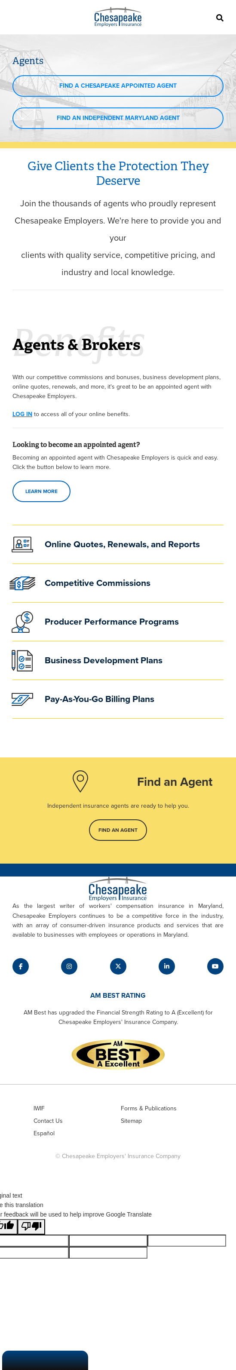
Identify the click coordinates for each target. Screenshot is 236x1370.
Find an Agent (118, 830)
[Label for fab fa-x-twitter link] (118, 966)
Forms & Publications (149, 1108)
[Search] (219, 17)
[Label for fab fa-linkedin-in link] (167, 966)
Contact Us (48, 1121)
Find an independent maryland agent (118, 118)
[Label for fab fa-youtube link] (215, 966)
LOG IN (22, 414)
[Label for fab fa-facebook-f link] (20, 966)
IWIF (39, 1108)
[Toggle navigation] (17, 17)
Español (44, 1133)
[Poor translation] (31, 1227)
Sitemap (131, 1121)
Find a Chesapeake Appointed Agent (118, 85)
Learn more (41, 491)
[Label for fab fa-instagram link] (69, 966)
